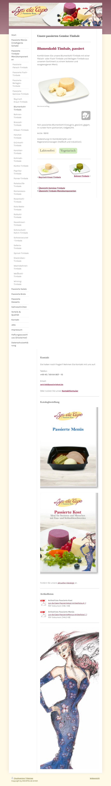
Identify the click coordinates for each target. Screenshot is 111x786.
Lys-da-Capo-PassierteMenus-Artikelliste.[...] (67, 614)
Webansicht (95, 778)
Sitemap (29, 778)
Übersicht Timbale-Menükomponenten (57, 191)
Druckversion (18, 778)
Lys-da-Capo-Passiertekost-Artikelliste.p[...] (67, 603)
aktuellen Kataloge (66, 583)
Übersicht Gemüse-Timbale (52, 188)
